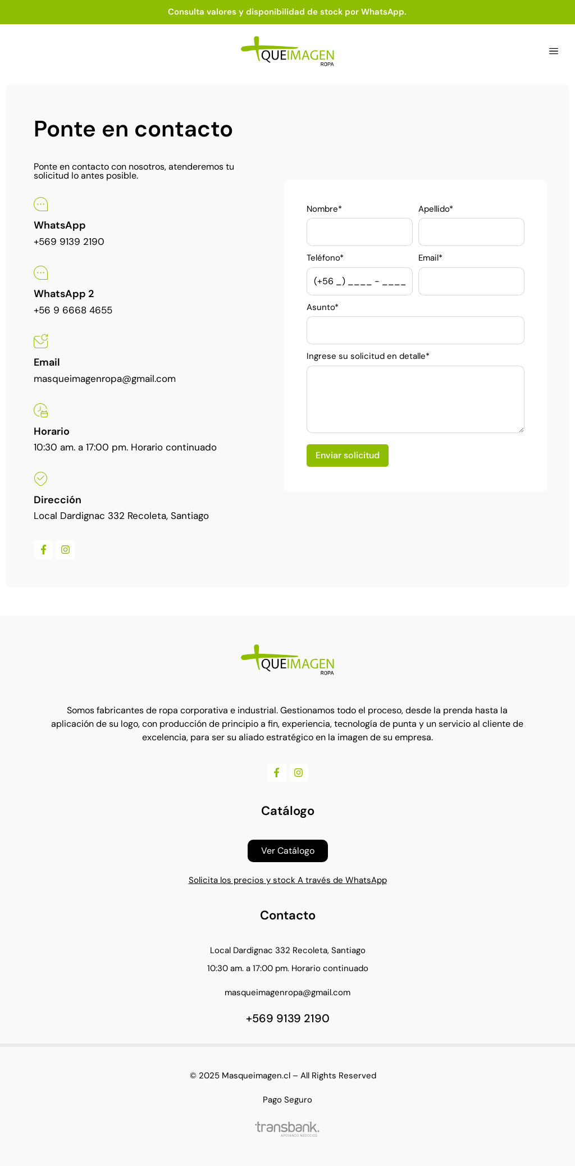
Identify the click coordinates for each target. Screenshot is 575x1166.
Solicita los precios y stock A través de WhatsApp (288, 880)
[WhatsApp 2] (41, 273)
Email (47, 362)
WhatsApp (60, 225)
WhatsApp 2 (64, 293)
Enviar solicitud (348, 455)
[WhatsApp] (41, 204)
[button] (554, 51)
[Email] (41, 341)
